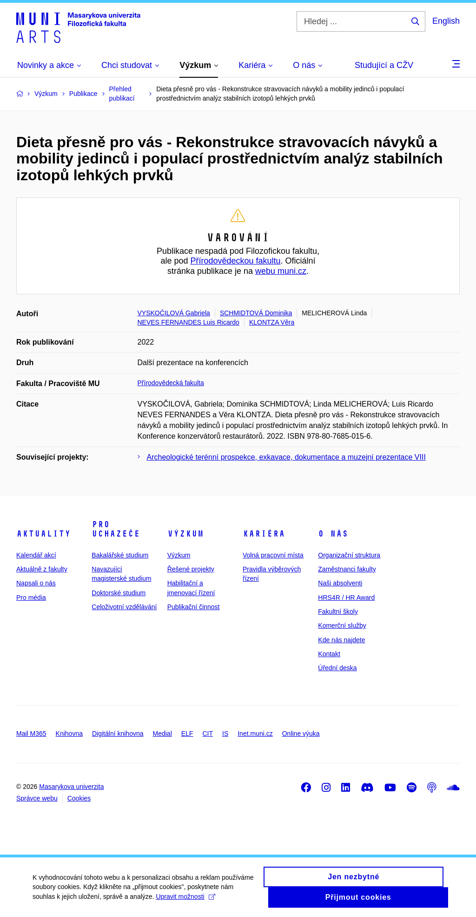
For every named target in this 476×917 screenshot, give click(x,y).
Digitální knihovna (118, 733)
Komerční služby (342, 625)
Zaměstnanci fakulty (347, 569)
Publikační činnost (193, 607)
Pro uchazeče (116, 529)
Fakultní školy (338, 611)
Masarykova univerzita (71, 786)
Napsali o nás (36, 583)
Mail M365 (31, 733)
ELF (187, 733)
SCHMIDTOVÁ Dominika (256, 313)
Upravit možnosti (185, 899)
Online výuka (301, 733)
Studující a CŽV (384, 65)
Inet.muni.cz (255, 733)
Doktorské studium (118, 593)
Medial (162, 733)
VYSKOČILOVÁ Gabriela (174, 313)
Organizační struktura (349, 555)
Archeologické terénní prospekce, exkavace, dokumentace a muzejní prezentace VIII (286, 457)
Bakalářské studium (120, 555)
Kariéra (264, 534)
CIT (207, 733)
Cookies (79, 798)
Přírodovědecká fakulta (171, 383)
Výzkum (185, 534)
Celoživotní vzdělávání (124, 607)
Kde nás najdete (341, 640)
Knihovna (69, 733)
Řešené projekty (190, 569)
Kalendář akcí (36, 555)
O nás (333, 534)
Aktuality (43, 534)
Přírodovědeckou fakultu (235, 260)
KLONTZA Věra (271, 322)
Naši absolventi (340, 583)
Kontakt (329, 654)
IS (225, 733)
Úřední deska (337, 668)
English (446, 21)
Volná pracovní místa (273, 555)
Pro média (31, 597)
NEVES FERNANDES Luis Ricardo (188, 322)
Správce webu (37, 798)
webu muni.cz (280, 271)
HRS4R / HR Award (346, 597)
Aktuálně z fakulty (41, 569)
